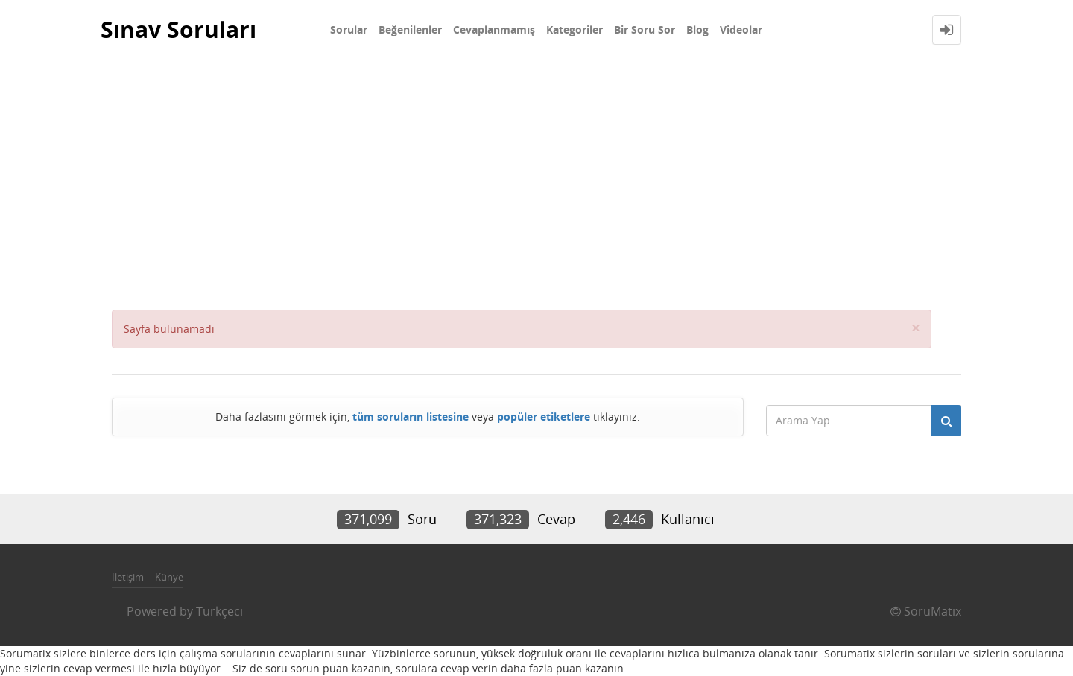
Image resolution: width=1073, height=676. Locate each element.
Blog (697, 29)
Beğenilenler (410, 29)
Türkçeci (219, 611)
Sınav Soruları (178, 29)
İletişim (128, 577)
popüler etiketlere (543, 416)
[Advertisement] (536, 171)
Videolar (741, 29)
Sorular (348, 29)
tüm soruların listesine (410, 416)
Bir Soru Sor (644, 29)
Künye (169, 577)
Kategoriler (574, 29)
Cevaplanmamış (494, 29)
